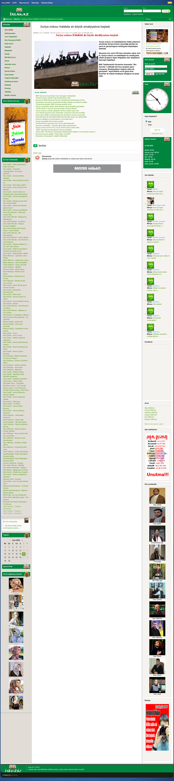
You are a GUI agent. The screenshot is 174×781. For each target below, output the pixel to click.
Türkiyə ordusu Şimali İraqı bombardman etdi (53, 98)
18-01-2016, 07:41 (67, 33)
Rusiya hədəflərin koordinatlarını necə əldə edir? (54, 119)
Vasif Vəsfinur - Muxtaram (12, 513)
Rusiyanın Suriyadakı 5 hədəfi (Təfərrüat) (51, 136)
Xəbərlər (53, 33)
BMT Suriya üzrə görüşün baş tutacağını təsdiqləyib (56, 96)
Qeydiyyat (127, 14)
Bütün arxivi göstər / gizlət (154, 424)
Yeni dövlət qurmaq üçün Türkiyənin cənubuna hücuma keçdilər (60, 113)
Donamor (14, 775)
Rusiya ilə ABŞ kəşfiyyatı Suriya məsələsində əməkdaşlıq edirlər (60, 100)
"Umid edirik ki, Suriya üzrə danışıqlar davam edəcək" (56, 108)
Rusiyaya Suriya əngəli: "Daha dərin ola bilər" (53, 134)
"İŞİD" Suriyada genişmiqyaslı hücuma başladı (54, 130)
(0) (82, 33)
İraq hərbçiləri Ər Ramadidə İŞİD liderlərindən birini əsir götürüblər (61, 117)
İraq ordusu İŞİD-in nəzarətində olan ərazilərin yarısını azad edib (60, 115)
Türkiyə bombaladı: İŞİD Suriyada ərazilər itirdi (53, 104)
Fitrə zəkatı (157, 304)
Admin (41, 33)
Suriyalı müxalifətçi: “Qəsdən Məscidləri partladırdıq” (56, 125)
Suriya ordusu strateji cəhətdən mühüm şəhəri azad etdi (57, 111)
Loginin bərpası (137, 14)
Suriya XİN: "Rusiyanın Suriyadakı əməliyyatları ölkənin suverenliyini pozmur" (66, 132)
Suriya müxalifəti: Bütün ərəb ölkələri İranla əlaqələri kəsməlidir (60, 106)
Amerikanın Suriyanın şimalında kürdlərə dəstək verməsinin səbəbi (61, 102)
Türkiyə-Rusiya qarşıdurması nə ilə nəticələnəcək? (55, 123)
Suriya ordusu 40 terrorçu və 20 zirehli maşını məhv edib (57, 127)
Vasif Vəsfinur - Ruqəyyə (12, 511)
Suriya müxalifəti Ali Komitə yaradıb (49, 121)
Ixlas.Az (31, 767)
